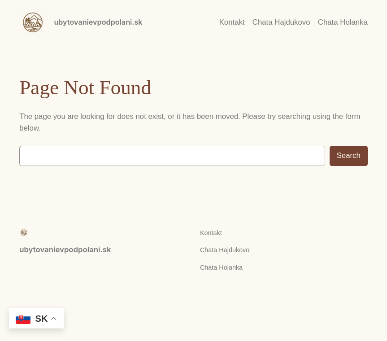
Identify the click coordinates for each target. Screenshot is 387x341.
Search (349, 155)
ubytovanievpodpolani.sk (98, 21)
